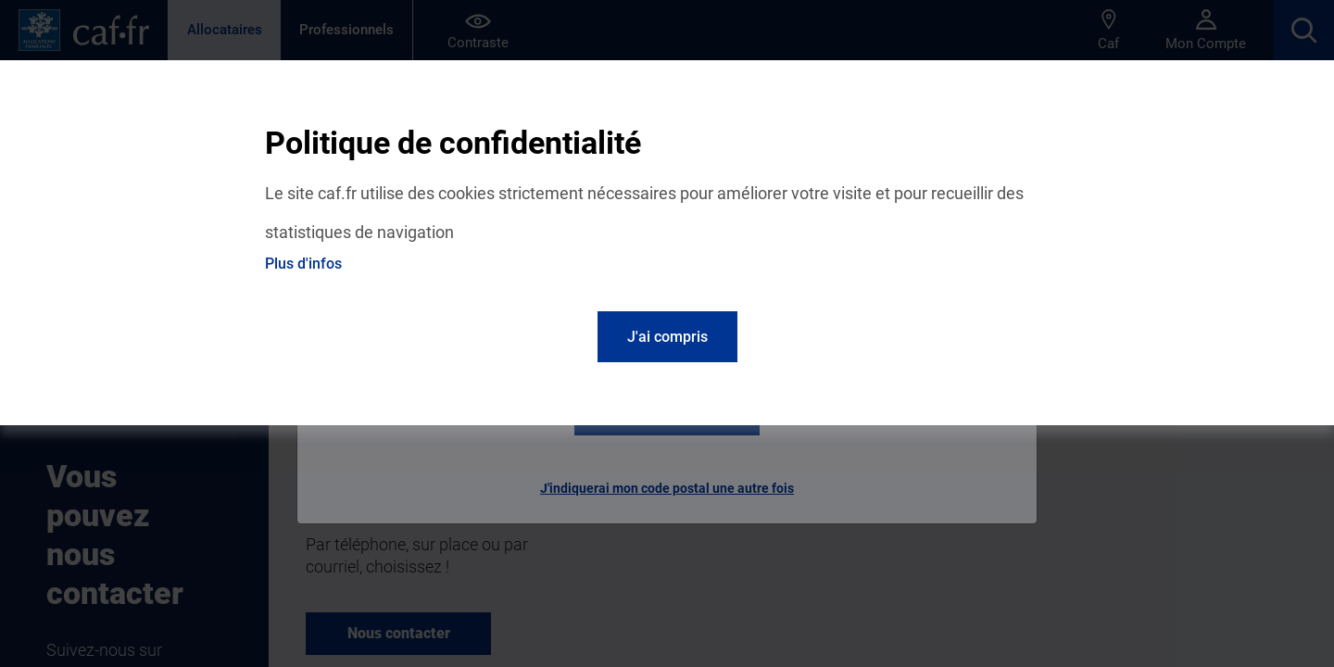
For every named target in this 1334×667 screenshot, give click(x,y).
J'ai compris (667, 337)
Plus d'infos (303, 263)
